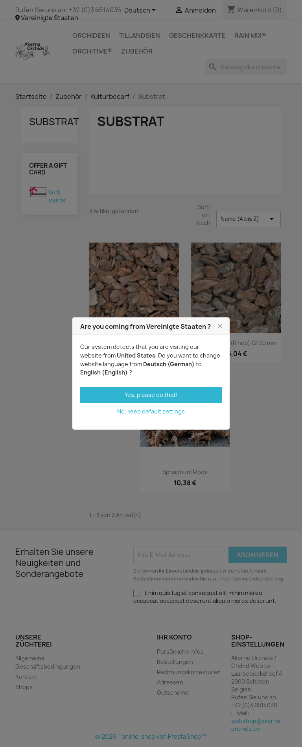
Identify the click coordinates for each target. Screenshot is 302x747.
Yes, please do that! (151, 395)
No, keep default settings (151, 411)
